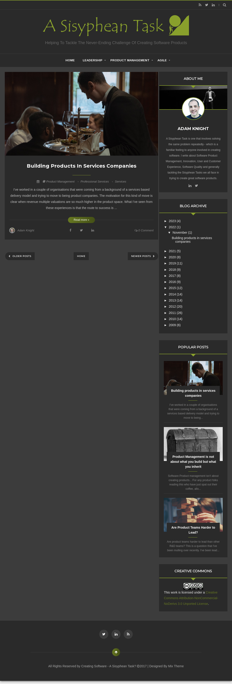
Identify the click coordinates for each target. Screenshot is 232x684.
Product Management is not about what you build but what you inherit (195, 460)
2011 (176, 311)
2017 (176, 274)
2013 (176, 299)
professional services (97, 181)
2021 (176, 250)
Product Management (130, 60)
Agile (162, 60)
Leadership (92, 60)
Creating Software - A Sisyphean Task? (109, 669)
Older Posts (21, 256)
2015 (176, 287)
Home (81, 256)
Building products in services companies (81, 166)
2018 (176, 268)
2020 (176, 256)
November (184, 231)
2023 (176, 219)
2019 (176, 262)
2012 (176, 305)
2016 (176, 281)
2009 (176, 324)
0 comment (144, 230)
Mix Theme (176, 669)
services (120, 181)
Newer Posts (141, 256)
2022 (176, 226)
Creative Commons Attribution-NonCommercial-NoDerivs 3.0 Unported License (194, 601)
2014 (176, 293)
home (70, 60)
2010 (176, 317)
